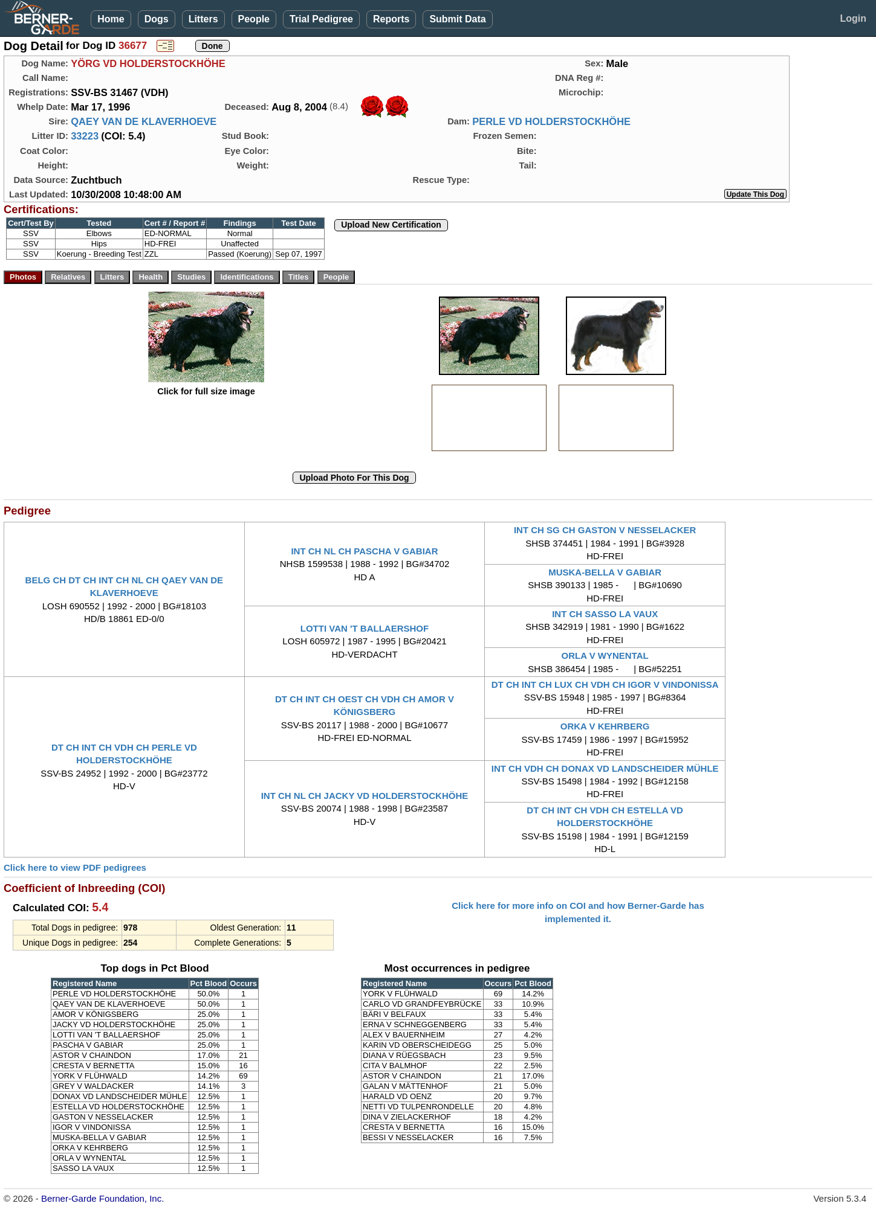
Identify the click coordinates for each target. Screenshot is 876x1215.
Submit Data (457, 19)
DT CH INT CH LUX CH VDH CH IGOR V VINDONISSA (605, 684)
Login (853, 18)
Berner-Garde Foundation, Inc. (102, 1198)
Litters (203, 19)
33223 (85, 135)
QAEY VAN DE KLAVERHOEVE (143, 121)
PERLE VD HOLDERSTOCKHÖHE (551, 121)
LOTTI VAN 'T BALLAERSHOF (364, 628)
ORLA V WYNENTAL (605, 655)
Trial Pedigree (321, 19)
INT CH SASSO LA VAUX (605, 614)
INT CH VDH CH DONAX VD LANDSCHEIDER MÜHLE (605, 768)
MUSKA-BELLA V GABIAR (604, 572)
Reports (391, 19)
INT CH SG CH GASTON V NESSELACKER (605, 530)
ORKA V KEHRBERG (605, 726)
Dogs (156, 19)
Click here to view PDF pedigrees (75, 867)
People (254, 19)
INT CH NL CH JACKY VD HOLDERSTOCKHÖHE (365, 795)
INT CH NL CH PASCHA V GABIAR (364, 551)
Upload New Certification (391, 224)
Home (110, 19)
